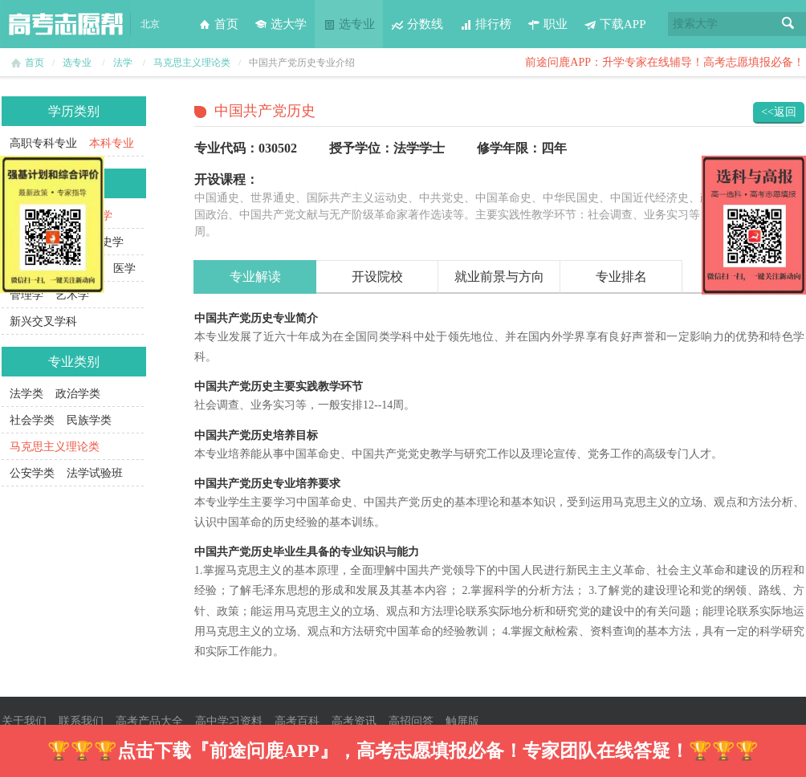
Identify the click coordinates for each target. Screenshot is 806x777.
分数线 (417, 24)
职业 (547, 24)
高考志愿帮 (66, 24)
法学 (122, 62)
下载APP (615, 24)
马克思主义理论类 (191, 62)
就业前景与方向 (499, 276)
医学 (124, 268)
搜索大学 (695, 24)
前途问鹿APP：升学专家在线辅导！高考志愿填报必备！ (664, 62)
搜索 (788, 24)
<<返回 (778, 112)
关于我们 (24, 721)
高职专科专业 (43, 143)
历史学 (107, 242)
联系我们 (81, 721)
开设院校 (377, 276)
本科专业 (111, 143)
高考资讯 (354, 721)
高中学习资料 (229, 721)
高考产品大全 (149, 721)
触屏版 (462, 721)
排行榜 (485, 24)
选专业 (349, 24)
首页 (218, 24)
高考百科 (297, 721)
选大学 (280, 24)
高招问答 (411, 721)
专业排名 (621, 276)
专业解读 (255, 276)
